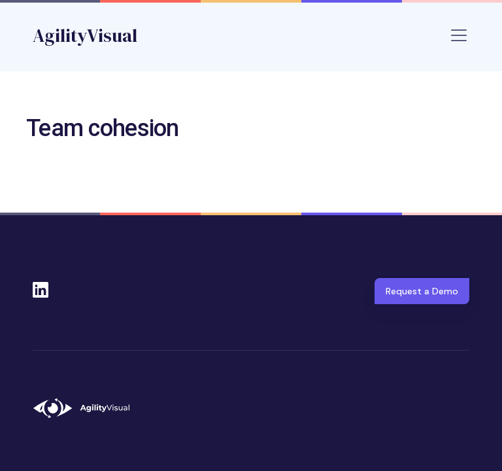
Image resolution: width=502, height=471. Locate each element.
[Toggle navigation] (458, 35)
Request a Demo (422, 291)
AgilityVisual (85, 35)
